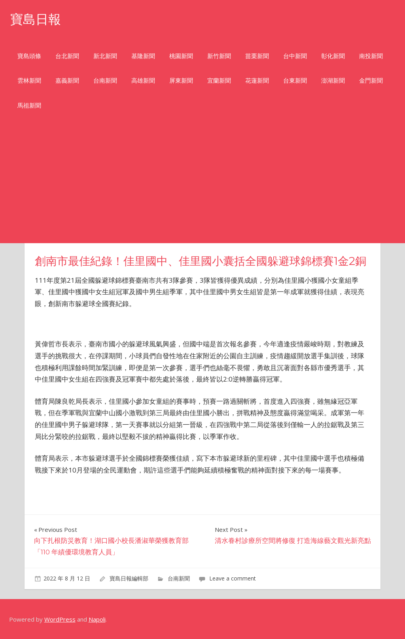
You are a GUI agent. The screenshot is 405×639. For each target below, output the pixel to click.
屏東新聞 (181, 80)
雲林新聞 (29, 80)
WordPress (60, 619)
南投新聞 (371, 56)
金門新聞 (371, 80)
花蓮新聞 (257, 80)
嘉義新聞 (67, 80)
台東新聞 (295, 80)
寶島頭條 (29, 56)
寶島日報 (35, 19)
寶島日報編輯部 (129, 578)
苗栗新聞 (257, 56)
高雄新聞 (143, 80)
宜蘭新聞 (219, 80)
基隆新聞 (143, 56)
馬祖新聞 (29, 105)
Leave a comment (232, 578)
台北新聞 (67, 56)
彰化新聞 (333, 56)
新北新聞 (105, 56)
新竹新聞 (219, 56)
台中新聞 (295, 56)
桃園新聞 (181, 56)
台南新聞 (105, 80)
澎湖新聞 (333, 80)
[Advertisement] (202, 184)
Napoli (97, 619)
